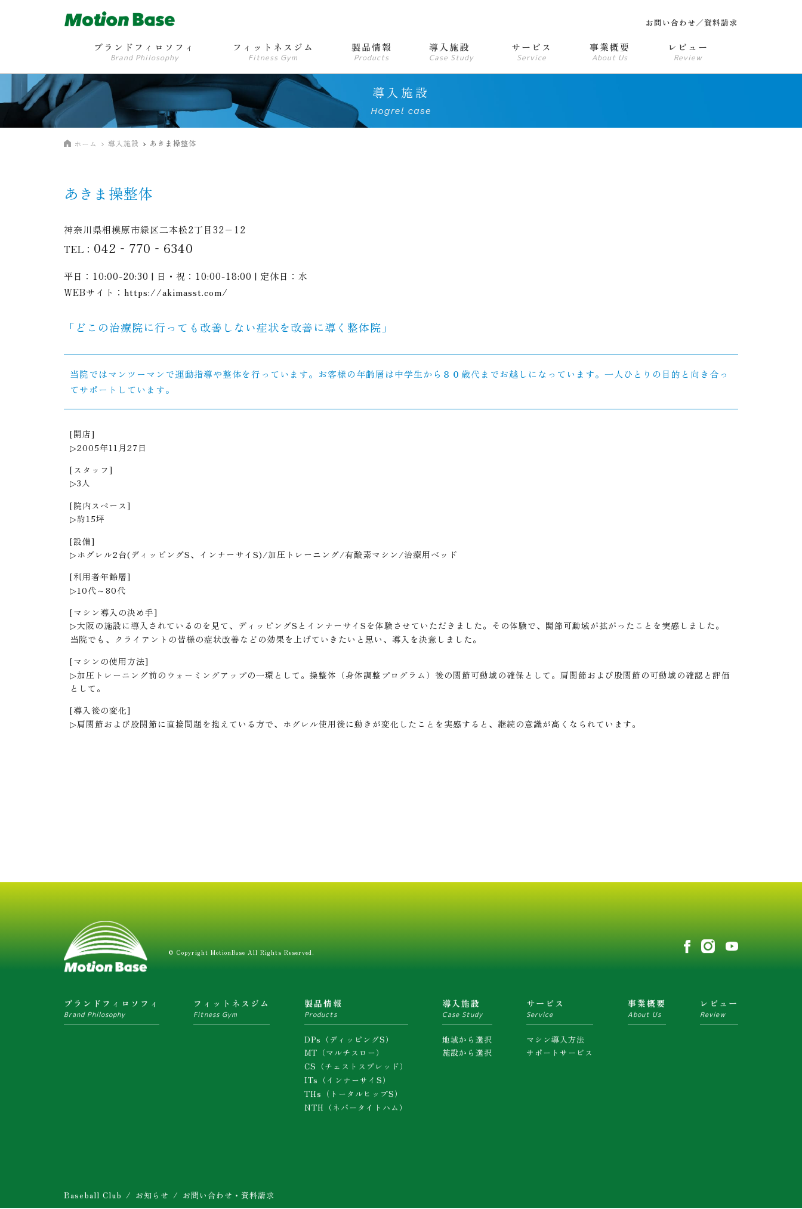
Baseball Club (93, 1198)
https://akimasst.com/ (176, 292)
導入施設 (123, 143)
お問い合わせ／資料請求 (692, 22)
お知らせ (152, 1198)
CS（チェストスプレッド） (356, 1069)
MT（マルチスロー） (344, 1055)
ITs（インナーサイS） (347, 1082)
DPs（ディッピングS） (349, 1041)
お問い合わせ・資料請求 (228, 1198)
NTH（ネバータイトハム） (356, 1109)
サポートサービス (559, 1055)
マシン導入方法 (555, 1041)
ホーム (85, 143)
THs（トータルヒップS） (353, 1096)
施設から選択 (467, 1055)
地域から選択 (467, 1041)
